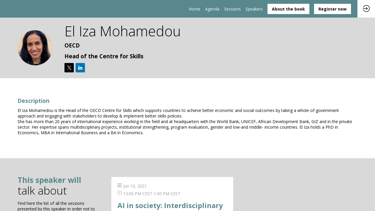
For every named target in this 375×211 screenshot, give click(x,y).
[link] (194, 9)
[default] (232, 9)
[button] (288, 9)
